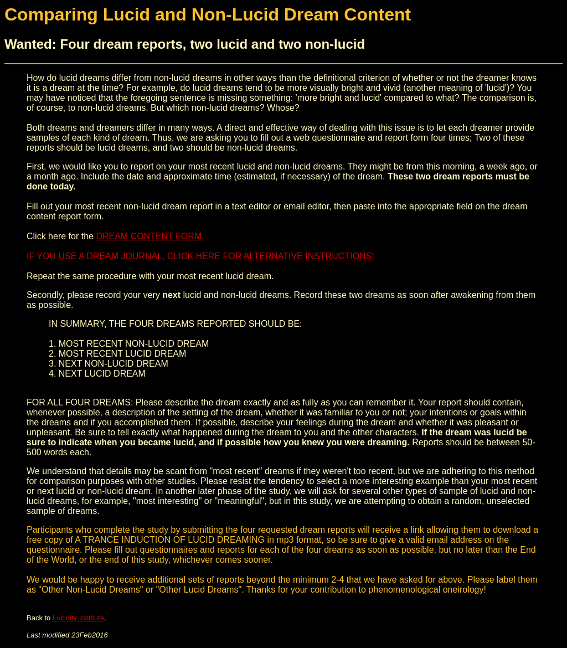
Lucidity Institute (78, 618)
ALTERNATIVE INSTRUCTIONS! (309, 256)
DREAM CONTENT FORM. (150, 236)
